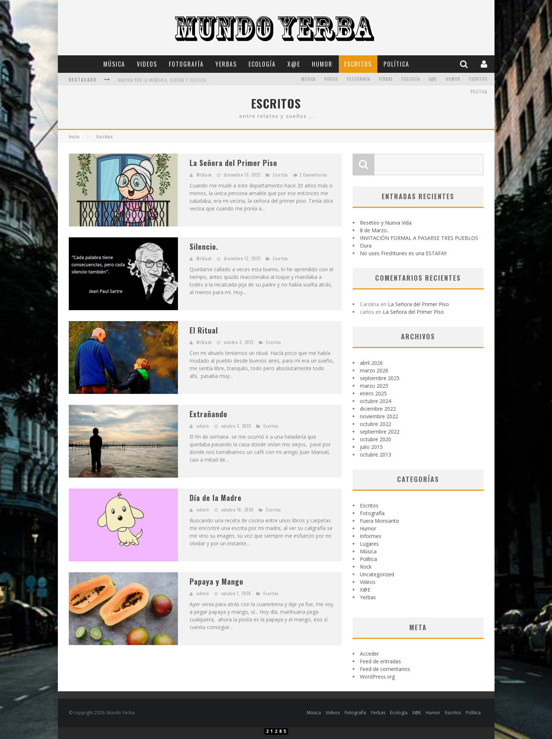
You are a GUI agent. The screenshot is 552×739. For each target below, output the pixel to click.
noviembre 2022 (379, 416)
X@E (293, 64)
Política (396, 64)
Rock (366, 566)
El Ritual (204, 330)
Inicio (74, 137)
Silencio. (204, 246)
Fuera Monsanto (379, 520)
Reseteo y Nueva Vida (386, 222)
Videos (147, 64)
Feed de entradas (380, 661)
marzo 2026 (374, 370)
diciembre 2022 (378, 408)
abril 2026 (371, 362)
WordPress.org (377, 676)
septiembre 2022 (380, 431)
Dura (366, 245)
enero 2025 (373, 393)
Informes (370, 536)
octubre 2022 (375, 423)
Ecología (262, 64)
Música (114, 64)
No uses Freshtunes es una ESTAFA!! (403, 253)
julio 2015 (371, 446)
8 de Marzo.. (374, 230)
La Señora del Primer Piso (233, 162)
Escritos (358, 64)
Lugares (369, 543)
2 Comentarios (313, 175)
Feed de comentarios (385, 668)
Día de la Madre (216, 497)
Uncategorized (377, 574)
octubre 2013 (375, 454)
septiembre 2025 (380, 378)
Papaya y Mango (216, 581)
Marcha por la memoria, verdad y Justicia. (163, 80)
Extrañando (208, 413)
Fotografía (186, 64)
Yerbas (226, 64)
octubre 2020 (375, 439)
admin (202, 426)
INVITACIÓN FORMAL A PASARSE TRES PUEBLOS (419, 237)
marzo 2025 (374, 385)
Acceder (369, 653)
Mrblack (204, 175)
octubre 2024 (375, 401)
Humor (322, 64)
